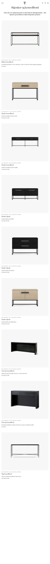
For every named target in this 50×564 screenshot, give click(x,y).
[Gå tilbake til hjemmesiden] (25, 3)
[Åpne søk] (42, 3)
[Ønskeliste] (45, 3)
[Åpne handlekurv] (47, 3)
